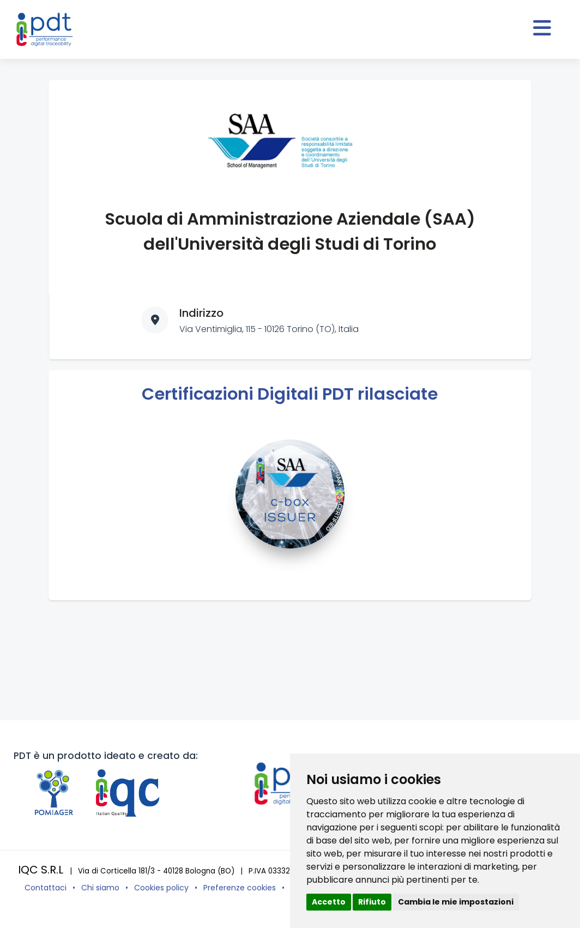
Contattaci (46, 887)
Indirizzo (201, 313)
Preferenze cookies (239, 887)
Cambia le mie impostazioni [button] (455, 901)
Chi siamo (100, 887)
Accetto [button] (329, 901)
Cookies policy (161, 887)
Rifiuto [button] (372, 901)
